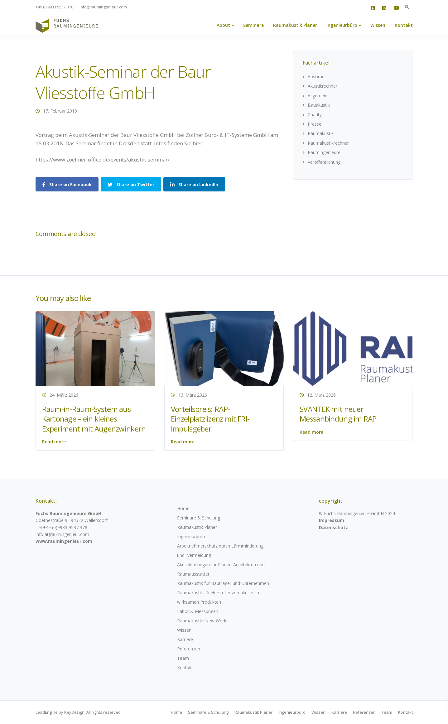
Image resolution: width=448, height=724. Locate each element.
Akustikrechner (322, 86)
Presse (314, 124)
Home (183, 508)
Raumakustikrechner (328, 143)
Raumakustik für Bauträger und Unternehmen (223, 583)
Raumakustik (321, 133)
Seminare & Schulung (198, 518)
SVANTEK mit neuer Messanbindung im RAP (338, 414)
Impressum (331, 520)
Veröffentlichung (324, 162)
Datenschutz (333, 527)
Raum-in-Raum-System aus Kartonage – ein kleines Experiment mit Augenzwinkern (94, 418)
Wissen (377, 25)
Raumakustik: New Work (201, 621)
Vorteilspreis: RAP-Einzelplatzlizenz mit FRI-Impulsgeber (210, 418)
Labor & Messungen (197, 611)
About (223, 25)
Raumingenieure (324, 152)
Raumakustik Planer (295, 25)
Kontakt (404, 25)
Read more (54, 442)
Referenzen (188, 649)
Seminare (253, 25)
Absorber (317, 77)
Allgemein (317, 96)
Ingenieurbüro (341, 25)
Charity (315, 115)
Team (183, 658)
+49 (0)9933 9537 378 (54, 7)
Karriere (185, 639)
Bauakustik (319, 105)
